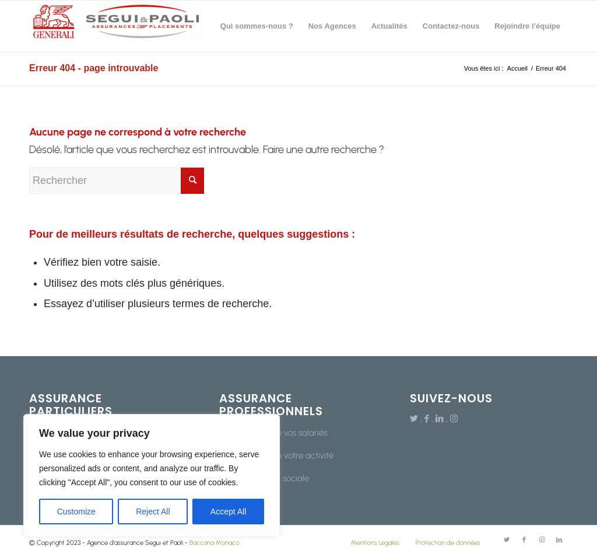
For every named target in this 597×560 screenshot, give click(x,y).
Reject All (153, 511)
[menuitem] (257, 26)
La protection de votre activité (276, 455)
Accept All (228, 511)
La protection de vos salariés (273, 432)
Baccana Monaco (214, 543)
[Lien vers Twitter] (414, 418)
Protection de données (448, 543)
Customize (76, 511)
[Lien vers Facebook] (426, 418)
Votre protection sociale (264, 478)
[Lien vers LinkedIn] (440, 418)
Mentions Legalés (375, 543)
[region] (151, 475)
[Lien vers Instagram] (454, 418)
